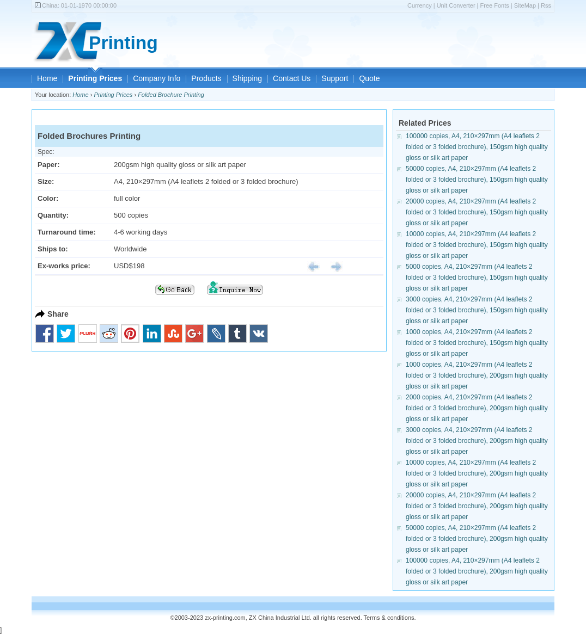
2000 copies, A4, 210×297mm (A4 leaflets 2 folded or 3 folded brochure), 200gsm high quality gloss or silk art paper (477, 408)
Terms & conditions (389, 617)
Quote (369, 78)
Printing (123, 43)
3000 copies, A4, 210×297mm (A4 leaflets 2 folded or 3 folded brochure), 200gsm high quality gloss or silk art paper (477, 440)
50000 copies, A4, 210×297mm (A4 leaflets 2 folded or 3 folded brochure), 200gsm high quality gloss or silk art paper (477, 538)
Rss (546, 5)
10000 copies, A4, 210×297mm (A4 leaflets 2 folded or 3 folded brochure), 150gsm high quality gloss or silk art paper (477, 245)
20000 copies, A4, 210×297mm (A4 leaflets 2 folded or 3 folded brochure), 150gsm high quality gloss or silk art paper (477, 212)
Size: (46, 181)
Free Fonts (494, 5)
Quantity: (53, 215)
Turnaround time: (67, 232)
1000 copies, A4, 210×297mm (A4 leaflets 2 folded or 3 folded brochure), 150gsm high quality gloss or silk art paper (477, 342)
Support (334, 78)
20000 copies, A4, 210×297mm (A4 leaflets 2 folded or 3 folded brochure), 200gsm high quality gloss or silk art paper (477, 506)
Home (47, 78)
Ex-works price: (64, 266)
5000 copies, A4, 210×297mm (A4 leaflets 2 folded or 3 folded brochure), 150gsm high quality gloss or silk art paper (477, 277)
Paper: (48, 165)
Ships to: (53, 249)
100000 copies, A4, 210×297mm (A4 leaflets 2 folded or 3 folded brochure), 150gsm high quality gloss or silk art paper (477, 147)
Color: (48, 198)
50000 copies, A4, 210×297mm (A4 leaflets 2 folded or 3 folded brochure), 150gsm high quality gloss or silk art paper (477, 179)
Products (206, 78)
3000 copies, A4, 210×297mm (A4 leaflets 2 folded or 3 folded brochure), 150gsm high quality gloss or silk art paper (477, 310)
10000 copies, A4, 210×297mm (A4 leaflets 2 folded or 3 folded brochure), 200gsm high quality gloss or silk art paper (477, 473)
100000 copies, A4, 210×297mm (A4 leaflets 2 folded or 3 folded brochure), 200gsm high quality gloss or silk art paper (477, 571)
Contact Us (291, 78)
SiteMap (525, 5)
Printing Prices (95, 78)
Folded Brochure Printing (171, 94)
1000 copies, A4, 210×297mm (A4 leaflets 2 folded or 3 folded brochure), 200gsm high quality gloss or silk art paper (477, 375)
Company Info (156, 78)
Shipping (248, 78)
